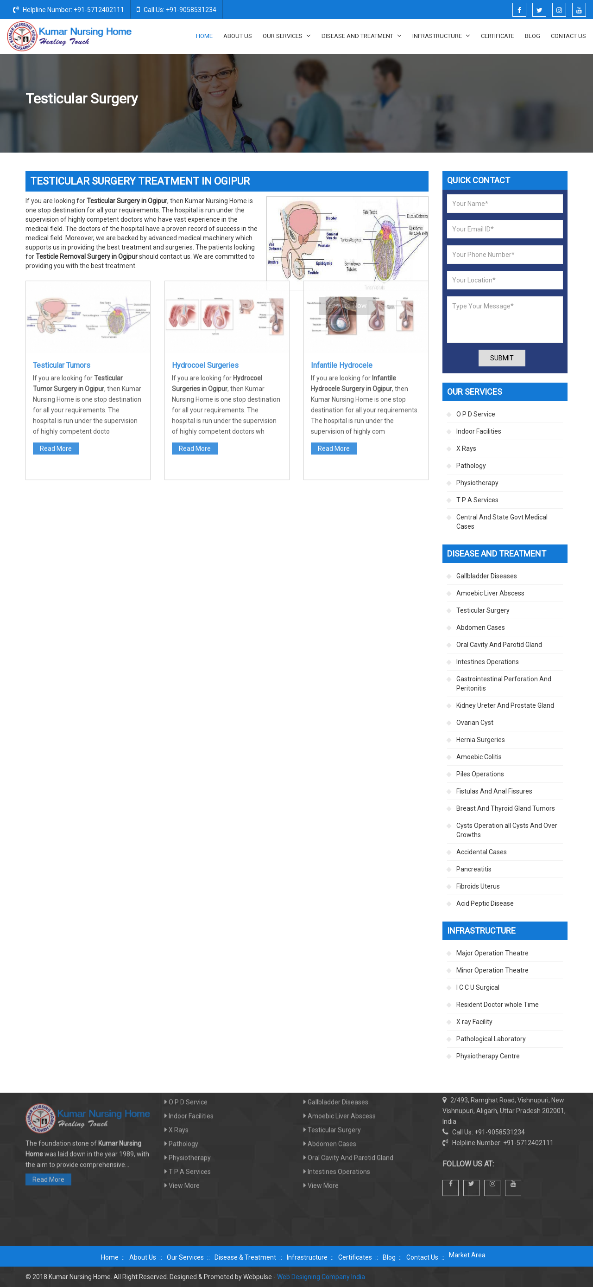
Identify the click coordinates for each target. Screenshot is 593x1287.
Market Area (467, 1255)
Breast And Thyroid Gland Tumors (505, 808)
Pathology (471, 465)
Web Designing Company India (321, 1277)
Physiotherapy (477, 483)
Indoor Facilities (478, 431)
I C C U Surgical (477, 987)
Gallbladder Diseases (486, 576)
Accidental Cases (481, 852)
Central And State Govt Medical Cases (502, 521)
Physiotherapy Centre (488, 1056)
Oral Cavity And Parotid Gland (499, 644)
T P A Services (477, 500)
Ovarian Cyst (474, 722)
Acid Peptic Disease (485, 903)
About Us (237, 35)
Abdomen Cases (480, 627)
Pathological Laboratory (491, 1039)
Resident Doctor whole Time (497, 1004)
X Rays (466, 448)
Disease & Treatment (245, 1257)
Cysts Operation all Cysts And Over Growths (506, 830)
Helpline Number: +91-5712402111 (68, 9)
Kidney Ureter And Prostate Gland (505, 705)
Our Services (287, 35)
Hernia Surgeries (480, 739)
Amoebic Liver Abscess (490, 593)
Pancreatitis (474, 869)
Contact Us (568, 35)
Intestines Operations (487, 662)
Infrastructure (441, 35)
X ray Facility (474, 1021)
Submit (502, 358)
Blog (532, 35)
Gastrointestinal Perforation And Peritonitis (503, 683)
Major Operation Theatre (492, 953)
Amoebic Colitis (479, 757)
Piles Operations (480, 774)
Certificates (355, 1257)
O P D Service (475, 414)
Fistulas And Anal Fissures (494, 791)
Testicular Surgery (483, 610)
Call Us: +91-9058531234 (176, 9)
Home (204, 35)
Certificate (497, 35)
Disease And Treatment (362, 35)
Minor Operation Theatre (492, 970)
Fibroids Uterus (478, 886)
